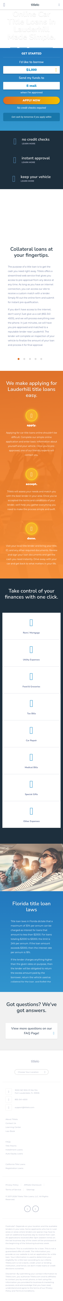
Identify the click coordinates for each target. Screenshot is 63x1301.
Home (13, 46)
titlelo (34, 5)
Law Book (10, 1131)
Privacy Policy (12, 1185)
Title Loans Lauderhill (41, 46)
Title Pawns (11, 1145)
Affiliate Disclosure (33, 1185)
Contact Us (11, 1123)
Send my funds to (31, 78)
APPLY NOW (31, 100)
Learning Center (13, 1127)
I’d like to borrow (31, 62)
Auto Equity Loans (14, 1153)
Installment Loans (14, 1149)
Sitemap (30, 1189)
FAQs (8, 1142)
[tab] (19, 359)
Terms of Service (13, 1189)
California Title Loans (15, 1164)
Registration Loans (14, 1168)
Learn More (28, 143)
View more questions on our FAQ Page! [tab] (31, 1030)
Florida (23, 46)
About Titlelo (12, 1119)
